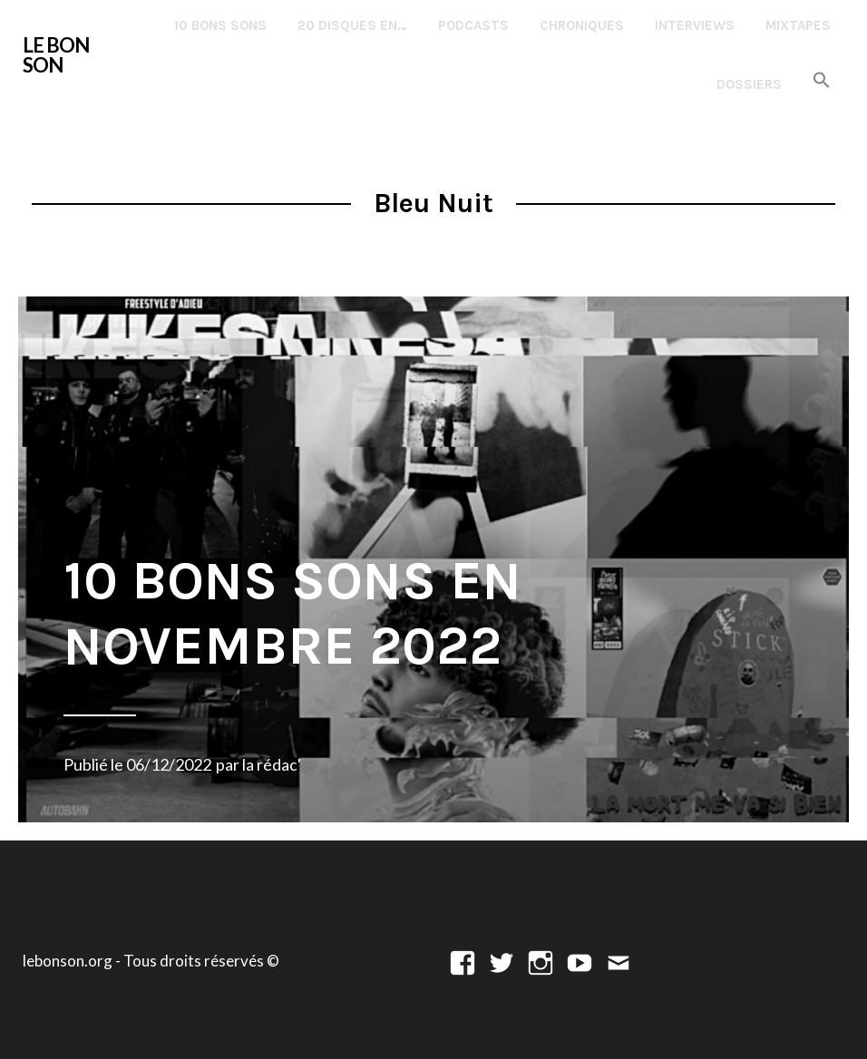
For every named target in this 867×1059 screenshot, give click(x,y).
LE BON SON (56, 55)
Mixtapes (798, 25)
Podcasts (473, 25)
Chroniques (582, 25)
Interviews (695, 25)
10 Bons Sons (220, 25)
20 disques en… (352, 25)
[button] (821, 81)
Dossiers (749, 84)
